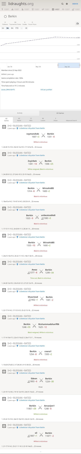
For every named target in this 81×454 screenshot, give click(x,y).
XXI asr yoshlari (46, 89)
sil (36, 433)
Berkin (50, 134)
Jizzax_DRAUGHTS (8, 89)
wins (30, 120)
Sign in (75, 4)
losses (43, 120)
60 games (60, 113)
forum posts (32, 23)
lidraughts (21, 3)
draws (56, 120)
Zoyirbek (32, 161)
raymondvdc (32, 134)
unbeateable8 (48, 215)
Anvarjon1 (49, 406)
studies (24, 23)
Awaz (34, 270)
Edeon (34, 378)
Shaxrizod (33, 297)
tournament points (15, 23)
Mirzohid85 (48, 188)
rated (19, 120)
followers (5, 23)
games (6, 120)
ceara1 (47, 351)
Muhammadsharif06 (48, 324)
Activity (20, 113)
